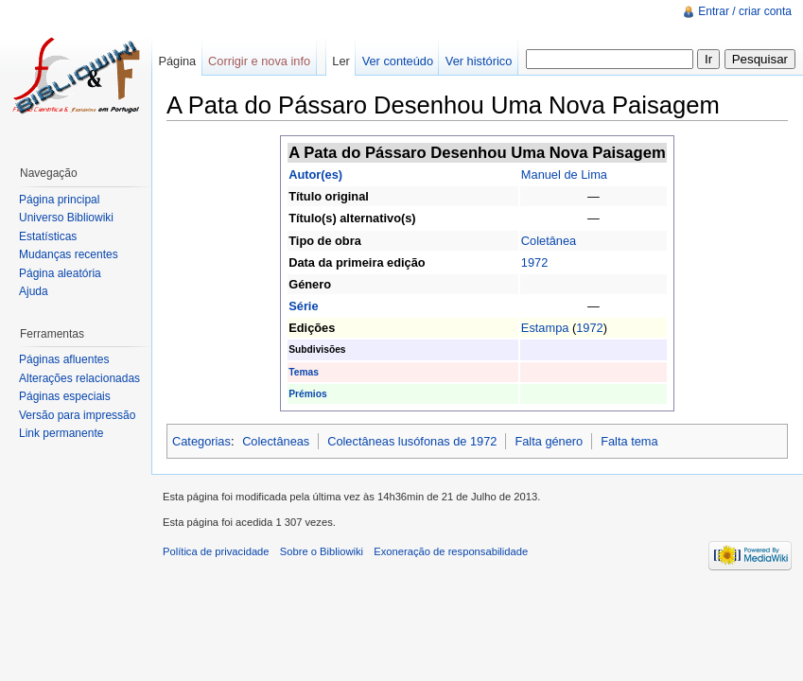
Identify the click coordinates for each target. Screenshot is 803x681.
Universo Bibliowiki (66, 217)
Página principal (59, 199)
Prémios (307, 394)
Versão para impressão (77, 415)
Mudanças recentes (68, 254)
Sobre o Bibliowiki (321, 551)
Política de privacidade (216, 551)
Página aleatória (60, 273)
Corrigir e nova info (259, 61)
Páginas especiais (65, 396)
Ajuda (33, 291)
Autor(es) (315, 174)
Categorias (201, 441)
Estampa (545, 328)
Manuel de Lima (564, 174)
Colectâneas (275, 441)
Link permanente (61, 433)
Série (303, 306)
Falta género (549, 441)
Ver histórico (478, 61)
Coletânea (548, 241)
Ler (341, 61)
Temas (303, 372)
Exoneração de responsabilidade (451, 551)
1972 (534, 262)
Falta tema (629, 441)
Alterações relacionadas (79, 378)
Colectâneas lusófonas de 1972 (412, 441)
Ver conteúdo (397, 61)
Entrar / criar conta (745, 11)
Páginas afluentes (64, 359)
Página (177, 61)
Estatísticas (48, 236)
